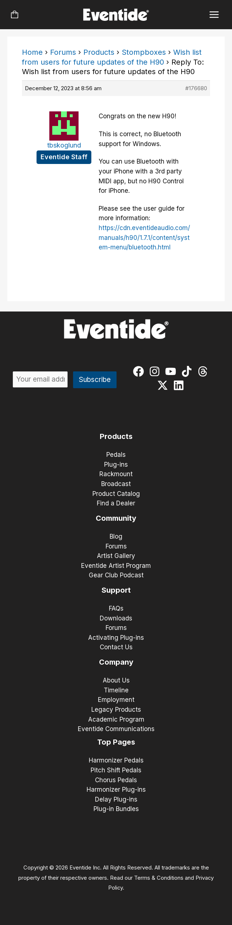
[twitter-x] (164, 385)
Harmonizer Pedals (116, 760)
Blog (116, 536)
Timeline (116, 690)
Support (116, 590)
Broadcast (116, 484)
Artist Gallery (116, 555)
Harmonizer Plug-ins (116, 789)
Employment (116, 699)
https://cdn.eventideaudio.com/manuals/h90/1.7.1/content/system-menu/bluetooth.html (144, 237)
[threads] (204, 371)
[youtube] (172, 371)
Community (116, 518)
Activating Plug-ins (116, 637)
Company (116, 662)
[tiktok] (188, 371)
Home (32, 52)
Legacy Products (116, 709)
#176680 (196, 88)
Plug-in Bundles (116, 809)
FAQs (116, 608)
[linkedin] (180, 385)
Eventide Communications (116, 729)
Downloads (116, 618)
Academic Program (116, 719)
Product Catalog (116, 493)
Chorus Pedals (116, 780)
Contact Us (116, 647)
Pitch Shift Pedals (116, 770)
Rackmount (116, 474)
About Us (116, 680)
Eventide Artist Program (116, 565)
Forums (63, 52)
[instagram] (156, 371)
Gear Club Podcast (116, 575)
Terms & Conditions (158, 878)
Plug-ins (116, 464)
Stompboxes (144, 52)
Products (98, 52)
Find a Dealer (116, 503)
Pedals (116, 454)
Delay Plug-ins (116, 799)
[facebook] (140, 371)
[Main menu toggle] (214, 15)
